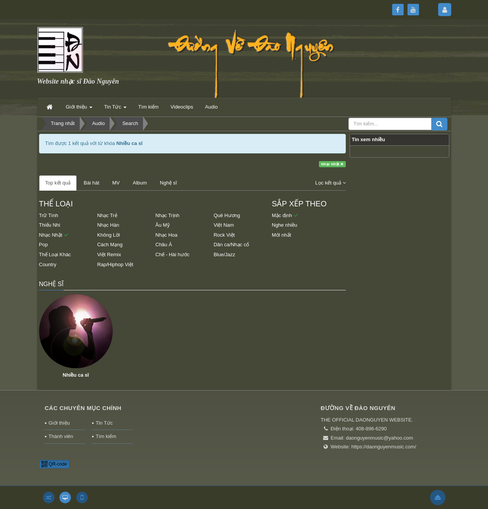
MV (116, 183)
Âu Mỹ (162, 225)
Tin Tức (104, 423)
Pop (43, 244)
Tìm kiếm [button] (148, 107)
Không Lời (108, 235)
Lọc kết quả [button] (330, 183)
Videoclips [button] (182, 107)
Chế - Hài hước (172, 254)
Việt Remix (109, 254)
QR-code (54, 464)
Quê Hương (227, 215)
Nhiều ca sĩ (76, 375)
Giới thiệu (59, 423)
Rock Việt (224, 235)
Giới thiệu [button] (79, 109)
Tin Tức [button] (115, 109)
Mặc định (285, 215)
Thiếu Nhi (49, 225)
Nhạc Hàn (108, 225)
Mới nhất (281, 235)
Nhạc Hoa (166, 235)
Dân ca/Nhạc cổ (231, 244)
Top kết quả (58, 183)
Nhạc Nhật (332, 164)
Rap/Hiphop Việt (115, 264)
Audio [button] (211, 107)
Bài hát (91, 183)
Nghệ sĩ (168, 183)
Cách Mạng (109, 244)
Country (48, 264)
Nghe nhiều (284, 225)
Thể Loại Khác (55, 254)
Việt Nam (224, 225)
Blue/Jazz (224, 254)
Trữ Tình (48, 215)
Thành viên (61, 436)
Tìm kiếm (106, 436)
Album (140, 183)
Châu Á (163, 244)
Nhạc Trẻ (107, 215)
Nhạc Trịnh (167, 215)
